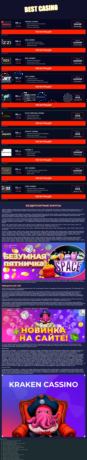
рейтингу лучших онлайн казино (11, 457)
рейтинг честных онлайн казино (11, 453)
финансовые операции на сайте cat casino (13, 454)
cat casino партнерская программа (11, 456)
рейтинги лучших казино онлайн (11, 448)
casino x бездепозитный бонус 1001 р (12, 446)
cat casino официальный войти (10, 451)
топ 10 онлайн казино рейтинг (10, 452)
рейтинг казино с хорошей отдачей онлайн (13, 447)
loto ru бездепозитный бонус (10, 442)
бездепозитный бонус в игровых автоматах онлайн (15, 449)
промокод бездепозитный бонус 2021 (12, 441)
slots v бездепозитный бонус (10, 444)
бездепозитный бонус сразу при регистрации (14, 443)
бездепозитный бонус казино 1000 (11, 458)
